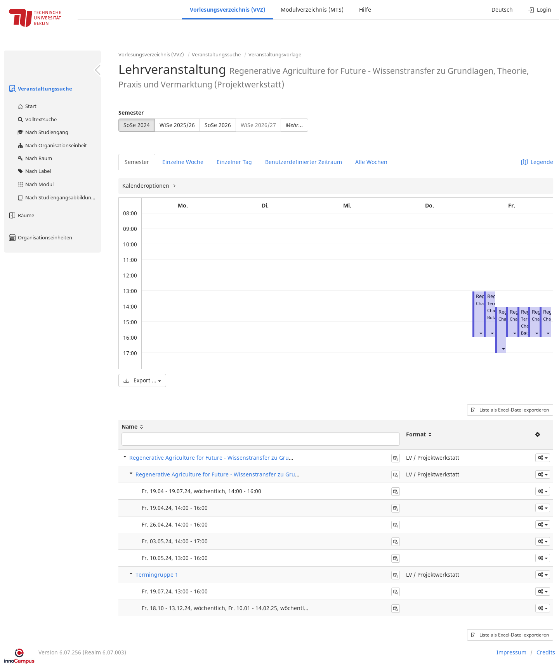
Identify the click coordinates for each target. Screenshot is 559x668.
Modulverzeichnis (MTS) (312, 9)
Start (26, 106)
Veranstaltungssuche (40, 88)
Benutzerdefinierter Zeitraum (303, 162)
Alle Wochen (371, 162)
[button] (481, 333)
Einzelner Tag (234, 162)
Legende (537, 162)
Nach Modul (35, 184)
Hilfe (365, 9)
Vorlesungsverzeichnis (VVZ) (227, 9)
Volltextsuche (37, 119)
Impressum (511, 652)
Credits (545, 652)
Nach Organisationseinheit (52, 145)
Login (539, 9)
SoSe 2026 (218, 125)
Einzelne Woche (182, 162)
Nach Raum (34, 158)
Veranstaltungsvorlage (274, 54)
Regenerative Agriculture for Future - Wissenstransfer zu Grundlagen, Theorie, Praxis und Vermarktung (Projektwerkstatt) (288, 457)
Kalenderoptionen (146, 185)
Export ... (142, 380)
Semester (131, 112)
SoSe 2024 (136, 125)
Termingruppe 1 (156, 574)
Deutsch (502, 9)
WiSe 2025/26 (177, 125)
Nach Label (34, 170)
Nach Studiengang (42, 132)
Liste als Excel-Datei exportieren (510, 409)
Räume (21, 215)
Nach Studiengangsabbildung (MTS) (59, 197)
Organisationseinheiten (40, 237)
